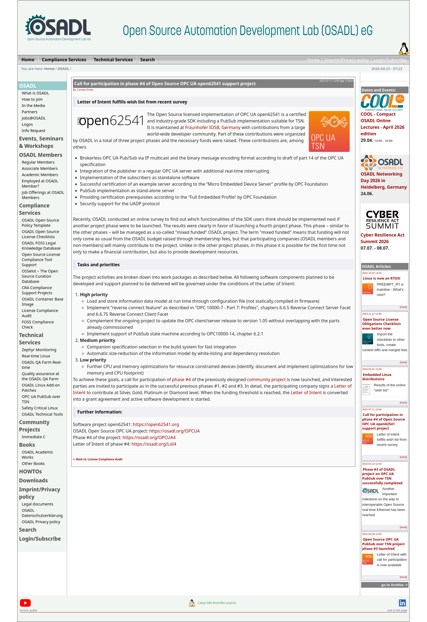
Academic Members (40, 174)
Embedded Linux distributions (377, 377)
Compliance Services (34, 209)
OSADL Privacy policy (41, 521)
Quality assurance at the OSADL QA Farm (40, 376)
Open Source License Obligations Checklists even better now (381, 324)
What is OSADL (35, 93)
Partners (30, 111)
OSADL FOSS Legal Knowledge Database (41, 245)
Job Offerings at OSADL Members (43, 195)
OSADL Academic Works (37, 454)
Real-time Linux (36, 356)
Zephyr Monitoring (39, 349)
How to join (32, 99)
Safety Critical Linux (40, 407)
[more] (403, 307)
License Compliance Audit (40, 313)
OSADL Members (40, 154)
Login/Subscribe (390, 60)
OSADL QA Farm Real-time (42, 365)
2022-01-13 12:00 (372, 463)
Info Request (33, 130)
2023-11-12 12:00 (372, 313)
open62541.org (163, 424)
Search (27, 529)
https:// (140, 424)
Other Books (33, 463)
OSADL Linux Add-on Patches (41, 387)
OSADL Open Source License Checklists (40, 234)
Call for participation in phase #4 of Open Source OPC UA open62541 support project (383, 421)
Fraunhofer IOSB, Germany (212, 127)
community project (266, 379)
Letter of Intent (306, 393)
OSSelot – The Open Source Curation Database (40, 276)
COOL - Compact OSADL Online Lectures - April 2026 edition (383, 121)
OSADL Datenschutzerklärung (42, 513)
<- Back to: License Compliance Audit (98, 459)
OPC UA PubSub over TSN (41, 399)
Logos (27, 124)
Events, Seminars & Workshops (41, 142)
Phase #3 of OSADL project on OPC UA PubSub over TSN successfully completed (382, 476)
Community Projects (34, 425)
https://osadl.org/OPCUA (174, 431)
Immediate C (33, 436)
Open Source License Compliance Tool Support (41, 259)
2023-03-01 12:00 (372, 369)
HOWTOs (30, 471)
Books (27, 444)
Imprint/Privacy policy (346, 60)
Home (313, 60)
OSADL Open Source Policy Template (40, 222)
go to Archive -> (394, 585)
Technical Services (31, 338)
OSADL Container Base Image (42, 301)
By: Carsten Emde (83, 89)
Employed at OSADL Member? (40, 183)
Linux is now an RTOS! (381, 278)
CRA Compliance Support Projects (37, 290)
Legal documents (37, 504)
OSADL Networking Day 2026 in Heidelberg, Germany (384, 178)
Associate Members (40, 168)
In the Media (33, 105)
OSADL (63, 68)
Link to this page (397, 610)
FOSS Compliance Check (38, 324)
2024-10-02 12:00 (372, 273)
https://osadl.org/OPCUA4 (149, 437)
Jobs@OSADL (34, 118)
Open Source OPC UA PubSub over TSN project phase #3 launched (383, 544)
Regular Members (38, 162)
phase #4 (181, 379)
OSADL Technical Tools (42, 414)
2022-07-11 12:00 (372, 409)
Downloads (33, 480)
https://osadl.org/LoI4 (154, 444)
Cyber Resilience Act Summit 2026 (383, 235)
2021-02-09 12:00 (372, 534)
